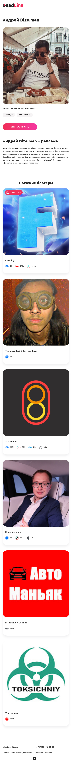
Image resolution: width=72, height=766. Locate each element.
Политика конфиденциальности (17, 753)
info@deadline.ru (10, 747)
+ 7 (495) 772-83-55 (45, 747)
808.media (11, 441)
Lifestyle (9, 115)
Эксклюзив (16, 192)
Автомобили (24, 115)
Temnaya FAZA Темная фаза (21, 351)
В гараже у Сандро (16, 622)
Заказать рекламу (20, 127)
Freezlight (10, 260)
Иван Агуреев (13, 532)
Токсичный (11, 713)
